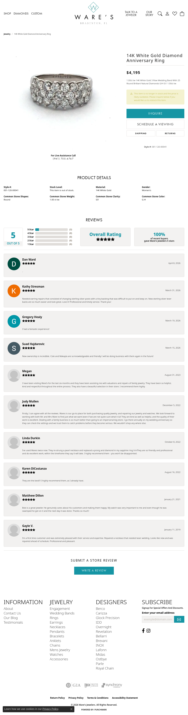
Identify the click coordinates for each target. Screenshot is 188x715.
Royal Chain (105, 668)
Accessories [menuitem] (59, 658)
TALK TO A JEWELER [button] (131, 13)
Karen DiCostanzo (34, 468)
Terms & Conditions (98, 697)
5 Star (31, 229)
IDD (99, 622)
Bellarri (101, 636)
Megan (27, 371)
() (70, 229)
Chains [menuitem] (55, 645)
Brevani (101, 640)
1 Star (31, 244)
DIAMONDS (21, 13)
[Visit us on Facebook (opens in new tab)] (143, 631)
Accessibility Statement (125, 697)
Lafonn (101, 649)
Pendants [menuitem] (57, 631)
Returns (170, 133)
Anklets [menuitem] (55, 640)
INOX (100, 645)
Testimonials (13, 622)
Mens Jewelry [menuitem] (60, 649)
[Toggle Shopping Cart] (182, 13)
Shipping (141, 133)
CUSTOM (36, 13)
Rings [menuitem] (54, 617)
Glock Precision (108, 617)
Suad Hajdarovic (33, 344)
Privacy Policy (76, 697)
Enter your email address (158, 612)
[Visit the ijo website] (91, 685)
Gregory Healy (32, 317)
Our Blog (11, 617)
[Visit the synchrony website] (112, 685)
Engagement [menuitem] (60, 608)
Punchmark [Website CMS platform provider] (101, 709)
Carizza (101, 613)
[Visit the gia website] (73, 685)
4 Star (31, 233)
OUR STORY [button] (149, 13)
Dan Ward (29, 259)
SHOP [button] (7, 13)
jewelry (7, 34)
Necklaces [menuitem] (57, 626)
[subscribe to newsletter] (179, 619)
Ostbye (101, 658)
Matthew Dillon (33, 495)
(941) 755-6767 (63, 158)
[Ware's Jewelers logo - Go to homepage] (94, 13)
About (8, 608)
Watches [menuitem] (56, 654)
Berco (100, 608)
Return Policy (57, 697)
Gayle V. (27, 526)
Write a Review (94, 570)
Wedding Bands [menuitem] (62, 613)
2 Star (31, 240)
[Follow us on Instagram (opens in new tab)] (148, 631)
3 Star (31, 236)
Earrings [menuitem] (56, 622)
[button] (160, 13)
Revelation (104, 631)
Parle (100, 663)
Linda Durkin (31, 438)
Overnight (103, 626)
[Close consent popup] (71, 709)
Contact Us (12, 613)
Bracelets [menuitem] (57, 636)
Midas (100, 654)
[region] (63, 96)
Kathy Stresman (33, 286)
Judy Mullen (30, 401)
